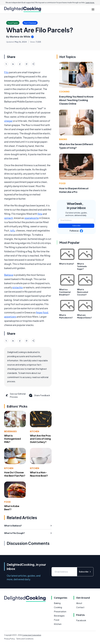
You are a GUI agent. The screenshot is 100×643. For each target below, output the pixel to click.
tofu (12, 230)
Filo (6, 72)
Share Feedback (39, 395)
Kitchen (34, 431)
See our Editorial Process (15, 395)
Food (7, 501)
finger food (42, 312)
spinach (8, 217)
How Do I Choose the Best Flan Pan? (14, 474)
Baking (63, 139)
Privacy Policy (9, 639)
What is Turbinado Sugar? (82, 266)
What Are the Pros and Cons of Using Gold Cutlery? (40, 439)
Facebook (81, 620)
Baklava (8, 274)
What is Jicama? (66, 263)
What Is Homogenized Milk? (12, 439)
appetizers (10, 316)
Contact (80, 607)
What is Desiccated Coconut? (82, 292)
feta (40, 213)
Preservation (60, 611)
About (79, 603)
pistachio (17, 287)
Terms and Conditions (24, 639)
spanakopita (31, 217)
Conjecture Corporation (31, 635)
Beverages (10, 431)
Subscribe (76, 226)
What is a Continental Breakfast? (65, 292)
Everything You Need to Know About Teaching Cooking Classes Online (76, 100)
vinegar (8, 120)
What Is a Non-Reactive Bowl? (39, 474)
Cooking (64, 91)
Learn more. (90, 3)
